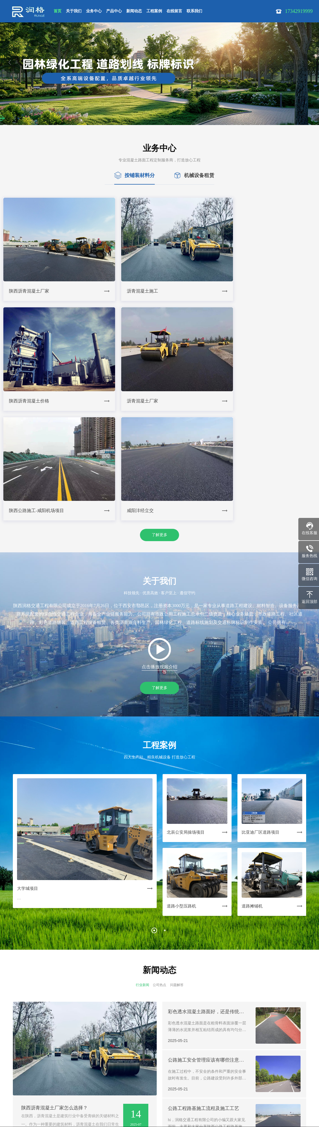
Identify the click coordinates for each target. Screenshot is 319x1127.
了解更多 (159, 408)
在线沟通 (174, 1108)
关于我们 (74, 11)
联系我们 (194, 11)
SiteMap (65, 1106)
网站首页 (10, 1062)
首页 (57, 11)
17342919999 (29, 1090)
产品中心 (114, 11)
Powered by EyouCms (123, 1113)
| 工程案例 (110, 1062)
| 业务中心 (49, 1062)
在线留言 (174, 11)
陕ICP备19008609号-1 (36, 1106)
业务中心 (94, 11)
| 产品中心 (69, 1062)
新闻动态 (134, 11)
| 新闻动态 (89, 1062)
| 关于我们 (28, 1062)
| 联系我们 (151, 1062)
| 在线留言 (130, 1062)
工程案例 (154, 11)
